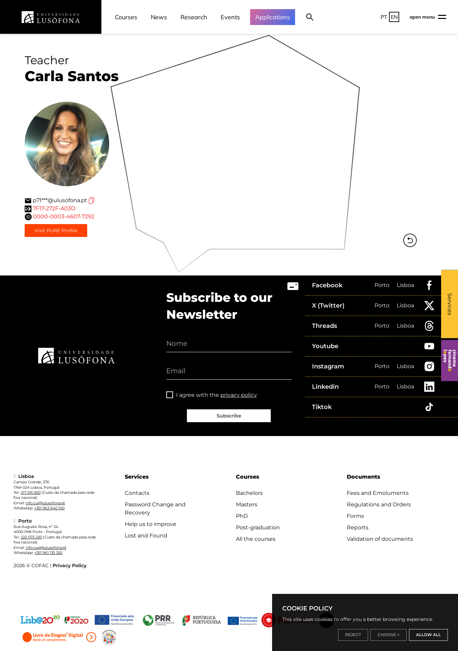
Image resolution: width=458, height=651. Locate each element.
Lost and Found (146, 535)
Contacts (137, 493)
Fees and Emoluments (378, 493)
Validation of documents (380, 539)
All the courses (255, 539)
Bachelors (249, 493)
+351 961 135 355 (48, 552)
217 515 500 (31, 492)
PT (384, 17)
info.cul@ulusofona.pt (45, 503)
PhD (242, 516)
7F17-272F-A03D (54, 208)
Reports (357, 527)
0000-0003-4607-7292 (63, 216)
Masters (246, 504)
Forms (355, 516)
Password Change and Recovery (155, 508)
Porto (382, 285)
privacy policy (238, 395)
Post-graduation (258, 527)
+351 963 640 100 (49, 508)
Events (230, 17)
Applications (272, 17)
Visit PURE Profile (56, 230)
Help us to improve (150, 524)
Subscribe (229, 416)
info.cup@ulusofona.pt (46, 547)
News (159, 17)
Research (193, 17)
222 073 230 (31, 537)
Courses (126, 17)
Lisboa (405, 285)
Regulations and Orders (379, 504)
